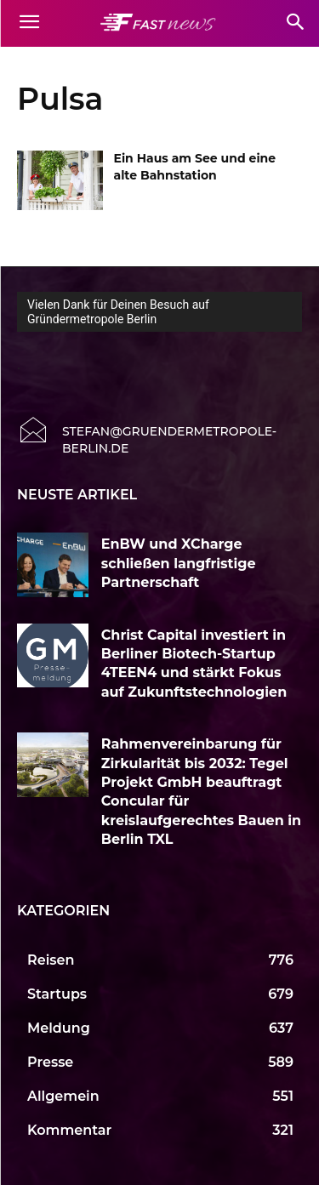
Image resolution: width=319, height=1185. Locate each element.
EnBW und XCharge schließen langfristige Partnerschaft (178, 563)
